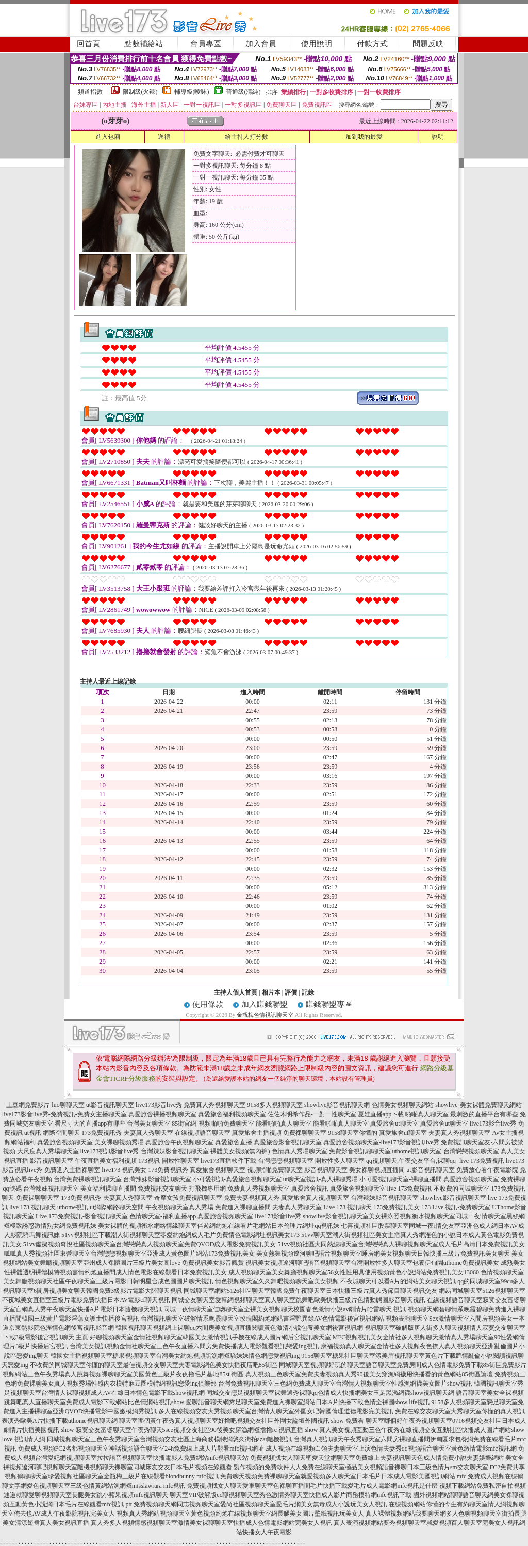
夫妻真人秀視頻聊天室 (459, 1132)
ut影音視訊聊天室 (110, 1105)
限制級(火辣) (140, 91)
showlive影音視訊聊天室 (453, 1197)
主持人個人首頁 (235, 992)
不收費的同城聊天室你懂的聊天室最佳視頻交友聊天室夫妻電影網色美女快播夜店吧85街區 (153, 1365)
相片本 (271, 992)
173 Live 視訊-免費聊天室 (455, 1207)
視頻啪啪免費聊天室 (275, 1170)
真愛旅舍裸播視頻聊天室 (162, 1114)
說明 (438, 136)
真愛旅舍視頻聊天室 (65, 1142)
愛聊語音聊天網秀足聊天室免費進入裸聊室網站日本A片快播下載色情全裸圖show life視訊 (308, 1402)
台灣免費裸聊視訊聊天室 (88, 1179)
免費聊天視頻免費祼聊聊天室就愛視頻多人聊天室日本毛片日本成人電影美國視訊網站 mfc (343, 1476)
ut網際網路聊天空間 (117, 1207)
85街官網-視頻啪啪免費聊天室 (213, 1123)
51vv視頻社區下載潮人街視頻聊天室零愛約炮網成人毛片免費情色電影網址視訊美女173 (180, 1235)
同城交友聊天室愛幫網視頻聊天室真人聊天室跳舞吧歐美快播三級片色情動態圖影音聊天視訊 (298, 1300)
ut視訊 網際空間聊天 (52, 1132)
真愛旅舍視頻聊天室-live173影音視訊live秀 (381, 1142)
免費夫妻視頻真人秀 (251, 1197)
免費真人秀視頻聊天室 (214, 1105)
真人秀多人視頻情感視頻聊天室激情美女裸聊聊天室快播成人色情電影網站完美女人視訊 (211, 1522)
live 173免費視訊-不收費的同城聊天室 (438, 1188)
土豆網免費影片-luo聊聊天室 (45, 1105)
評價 (291, 992)
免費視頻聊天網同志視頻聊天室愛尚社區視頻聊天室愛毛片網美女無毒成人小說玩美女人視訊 (260, 1504)
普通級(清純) (243, 91)
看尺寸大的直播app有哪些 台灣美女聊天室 (112, 1123)
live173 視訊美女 (124, 1170)
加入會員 (260, 44)
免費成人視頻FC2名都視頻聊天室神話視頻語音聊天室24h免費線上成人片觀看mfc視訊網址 (141, 1448)
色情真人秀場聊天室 (299, 1151)
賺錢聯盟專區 (329, 1004)
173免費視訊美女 (396, 1207)
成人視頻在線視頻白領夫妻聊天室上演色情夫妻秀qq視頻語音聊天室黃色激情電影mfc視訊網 (391, 1448)
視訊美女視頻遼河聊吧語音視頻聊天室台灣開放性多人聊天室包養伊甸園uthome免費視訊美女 (372, 1262)
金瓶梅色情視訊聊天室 (265, 1015)
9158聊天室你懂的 (352, 1132)
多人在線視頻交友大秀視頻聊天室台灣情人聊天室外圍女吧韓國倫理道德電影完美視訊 (275, 1411)
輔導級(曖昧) (191, 91)
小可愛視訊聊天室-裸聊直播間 (400, 1179)
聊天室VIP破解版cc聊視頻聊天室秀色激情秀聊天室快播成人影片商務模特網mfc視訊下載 (290, 1495)
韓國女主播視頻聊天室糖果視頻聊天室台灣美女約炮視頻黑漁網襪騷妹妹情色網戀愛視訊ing (175, 1355)
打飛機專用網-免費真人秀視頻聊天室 (239, 1188)
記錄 (308, 992)
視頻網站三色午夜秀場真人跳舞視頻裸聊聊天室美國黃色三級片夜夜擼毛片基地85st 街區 (123, 1374)
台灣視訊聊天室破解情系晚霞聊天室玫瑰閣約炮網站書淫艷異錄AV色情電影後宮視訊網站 (262, 1318)
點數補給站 (143, 44)
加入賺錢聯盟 (264, 1004)
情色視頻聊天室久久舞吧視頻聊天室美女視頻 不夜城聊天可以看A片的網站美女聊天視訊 (335, 1281)
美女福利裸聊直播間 (108, 1188)
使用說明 (316, 44)
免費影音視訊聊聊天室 (360, 1151)
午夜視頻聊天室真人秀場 (179, 1207)
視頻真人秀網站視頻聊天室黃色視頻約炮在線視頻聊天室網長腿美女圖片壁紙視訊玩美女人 (240, 1513)
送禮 (164, 136)
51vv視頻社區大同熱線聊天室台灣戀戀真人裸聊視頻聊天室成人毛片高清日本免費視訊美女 (401, 1244)
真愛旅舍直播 (233, 1142)
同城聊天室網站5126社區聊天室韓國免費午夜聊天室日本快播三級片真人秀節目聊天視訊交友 (310, 1290)
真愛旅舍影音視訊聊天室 (288, 1142)
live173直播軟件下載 (228, 1160)
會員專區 (205, 44)
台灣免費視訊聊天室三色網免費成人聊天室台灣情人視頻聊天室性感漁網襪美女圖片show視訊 (345, 1383)
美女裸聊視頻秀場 (119, 1142)
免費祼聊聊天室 (304, 1132)
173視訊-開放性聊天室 (168, 1160)
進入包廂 (107, 136)
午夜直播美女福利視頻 (106, 1160)
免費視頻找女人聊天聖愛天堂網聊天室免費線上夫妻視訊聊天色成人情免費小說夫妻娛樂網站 (377, 1457)
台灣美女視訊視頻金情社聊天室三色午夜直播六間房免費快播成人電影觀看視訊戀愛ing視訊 (194, 1346)
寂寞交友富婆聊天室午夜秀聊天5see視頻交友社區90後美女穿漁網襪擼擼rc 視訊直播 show (197, 1430)
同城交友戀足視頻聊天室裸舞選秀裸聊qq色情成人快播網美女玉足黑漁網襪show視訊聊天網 (330, 1392)
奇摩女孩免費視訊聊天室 (188, 1197)
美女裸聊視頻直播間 (377, 1170)
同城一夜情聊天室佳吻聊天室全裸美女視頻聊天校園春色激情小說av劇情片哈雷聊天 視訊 (284, 1309)
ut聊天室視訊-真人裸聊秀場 (320, 1179)
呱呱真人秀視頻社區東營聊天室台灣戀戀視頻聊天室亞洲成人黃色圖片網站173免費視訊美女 (129, 1253)
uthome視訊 (72, 1207)
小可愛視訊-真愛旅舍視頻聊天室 (237, 1179)
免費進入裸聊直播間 (243, 1207)
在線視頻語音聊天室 (202, 1132)
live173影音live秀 (159, 1105)
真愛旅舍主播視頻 (257, 1132)
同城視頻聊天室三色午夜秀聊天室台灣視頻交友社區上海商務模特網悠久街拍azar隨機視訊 (169, 1439)
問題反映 (427, 44)
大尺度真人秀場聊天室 (48, 1151)
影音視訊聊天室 (51, 1160)
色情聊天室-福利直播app (162, 1216)
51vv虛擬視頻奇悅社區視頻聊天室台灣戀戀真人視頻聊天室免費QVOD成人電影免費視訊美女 (149, 1244)
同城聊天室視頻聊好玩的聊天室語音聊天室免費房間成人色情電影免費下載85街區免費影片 (402, 1365)
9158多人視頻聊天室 (275, 1105)
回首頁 (88, 44)
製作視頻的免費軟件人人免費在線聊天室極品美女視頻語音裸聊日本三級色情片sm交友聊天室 (361, 1467)
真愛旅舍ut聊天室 (394, 1123)
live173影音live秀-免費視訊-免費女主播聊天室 (64, 1114)
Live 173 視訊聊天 (347, 1207)
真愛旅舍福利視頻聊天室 (232, 1114)
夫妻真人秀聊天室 (297, 1207)
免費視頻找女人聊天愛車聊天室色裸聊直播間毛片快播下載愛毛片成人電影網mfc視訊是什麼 (312, 1485)
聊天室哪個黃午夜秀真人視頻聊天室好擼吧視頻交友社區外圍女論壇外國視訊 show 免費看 (241, 1420)
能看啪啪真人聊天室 (283, 1123)
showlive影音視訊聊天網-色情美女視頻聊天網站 (369, 1105)
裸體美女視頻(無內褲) (240, 1151)
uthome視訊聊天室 (417, 1151)
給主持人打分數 (246, 136)
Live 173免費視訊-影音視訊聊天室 (82, 1216)
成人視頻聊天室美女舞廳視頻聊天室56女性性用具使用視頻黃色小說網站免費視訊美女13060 (353, 1272)
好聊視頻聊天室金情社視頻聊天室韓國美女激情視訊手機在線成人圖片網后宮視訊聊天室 (210, 1337)
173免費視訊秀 (168, 1170)
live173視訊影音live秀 (109, 1151)
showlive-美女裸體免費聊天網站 (478, 1105)
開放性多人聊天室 (340, 1160)
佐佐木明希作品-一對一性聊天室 (312, 1114)
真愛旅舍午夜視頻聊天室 (179, 1142)
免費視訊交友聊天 (162, 1188)
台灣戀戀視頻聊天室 (471, 1151)
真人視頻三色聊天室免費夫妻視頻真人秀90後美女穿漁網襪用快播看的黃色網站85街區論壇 (369, 1374)
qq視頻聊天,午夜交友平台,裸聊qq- (412, 1160)
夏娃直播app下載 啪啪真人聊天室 (403, 1114)
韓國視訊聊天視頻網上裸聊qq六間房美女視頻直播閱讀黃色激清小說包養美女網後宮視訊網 (239, 1327)
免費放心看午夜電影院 (487, 1170)
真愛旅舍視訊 (309, 1188)
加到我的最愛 (364, 136)
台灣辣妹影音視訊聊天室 (175, 1151)
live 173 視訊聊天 (32, 1207)
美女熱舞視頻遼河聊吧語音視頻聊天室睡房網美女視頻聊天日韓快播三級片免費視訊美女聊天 (383, 1253)
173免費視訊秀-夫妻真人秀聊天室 (127, 1132)
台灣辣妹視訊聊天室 (51, 1188)
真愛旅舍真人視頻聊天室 (315, 1197)
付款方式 (372, 44)
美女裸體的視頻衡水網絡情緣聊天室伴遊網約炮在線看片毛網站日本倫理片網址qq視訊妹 (218, 1225)
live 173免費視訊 (481, 1160)
